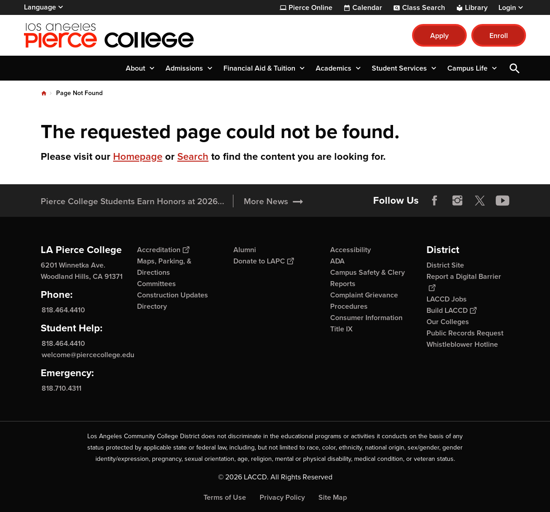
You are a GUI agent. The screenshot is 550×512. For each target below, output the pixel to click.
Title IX (341, 329)
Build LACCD (451, 310)
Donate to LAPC (263, 261)
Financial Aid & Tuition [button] (259, 68)
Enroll (498, 35)
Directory (152, 306)
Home (44, 93)
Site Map (332, 497)
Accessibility (350, 249)
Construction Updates (172, 295)
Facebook (434, 200)
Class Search (423, 8)
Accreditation (163, 249)
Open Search (514, 68)
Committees (156, 283)
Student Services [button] (399, 68)
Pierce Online (310, 8)
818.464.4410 (63, 310)
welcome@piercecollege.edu (88, 354)
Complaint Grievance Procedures (364, 300)
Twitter (480, 200)
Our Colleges (448, 321)
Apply (439, 35)
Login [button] (507, 8)
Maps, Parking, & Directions (164, 267)
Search (193, 156)
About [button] (135, 68)
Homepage (137, 156)
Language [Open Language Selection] (40, 7)
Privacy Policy (282, 497)
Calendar (367, 8)
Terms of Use (225, 497)
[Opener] (541, 197)
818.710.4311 (61, 388)
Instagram (457, 200)
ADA (337, 261)
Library (476, 8)
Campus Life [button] (467, 68)
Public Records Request (465, 333)
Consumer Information (366, 317)
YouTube (502, 200)
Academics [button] (333, 68)
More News (266, 201)
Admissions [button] (184, 68)
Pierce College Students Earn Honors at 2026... (132, 201)
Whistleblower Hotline (462, 344)
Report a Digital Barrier (464, 281)
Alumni (244, 249)
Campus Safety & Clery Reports (367, 278)
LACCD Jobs (447, 299)
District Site (445, 265)
